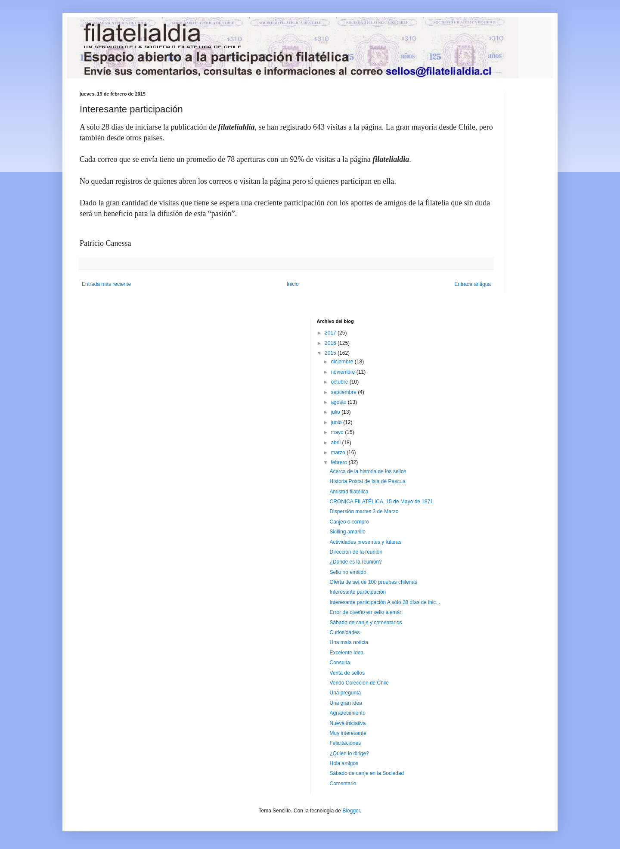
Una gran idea (345, 703)
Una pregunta (345, 693)
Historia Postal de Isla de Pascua (367, 481)
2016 (331, 343)
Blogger (351, 811)
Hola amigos (343, 763)
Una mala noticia (348, 642)
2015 (331, 353)
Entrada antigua (472, 284)
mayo (338, 432)
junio (337, 422)
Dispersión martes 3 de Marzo (363, 511)
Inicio (293, 284)
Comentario (342, 784)
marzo (339, 452)
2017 (331, 333)
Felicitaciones (345, 743)
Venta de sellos (346, 673)
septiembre (344, 392)
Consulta (339, 663)
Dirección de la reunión (355, 552)
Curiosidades (344, 632)
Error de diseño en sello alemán (365, 612)
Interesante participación (357, 592)
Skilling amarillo (347, 532)
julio (336, 412)
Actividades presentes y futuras (365, 542)
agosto (339, 402)
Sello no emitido (347, 572)
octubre (340, 382)
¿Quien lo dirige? (349, 753)
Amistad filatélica (348, 492)
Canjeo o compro (349, 522)
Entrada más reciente (106, 284)
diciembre (342, 362)
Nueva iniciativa (347, 723)
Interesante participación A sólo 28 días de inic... (384, 602)
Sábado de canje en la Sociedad (366, 773)
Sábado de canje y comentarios (365, 623)
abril (336, 443)
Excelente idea (346, 653)
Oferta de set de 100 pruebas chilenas (373, 582)
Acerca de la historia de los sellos (367, 471)
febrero (339, 462)
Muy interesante (347, 733)
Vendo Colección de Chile (358, 683)
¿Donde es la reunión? (355, 562)
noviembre (343, 372)
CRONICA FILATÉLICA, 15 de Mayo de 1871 (381, 502)
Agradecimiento (347, 713)
